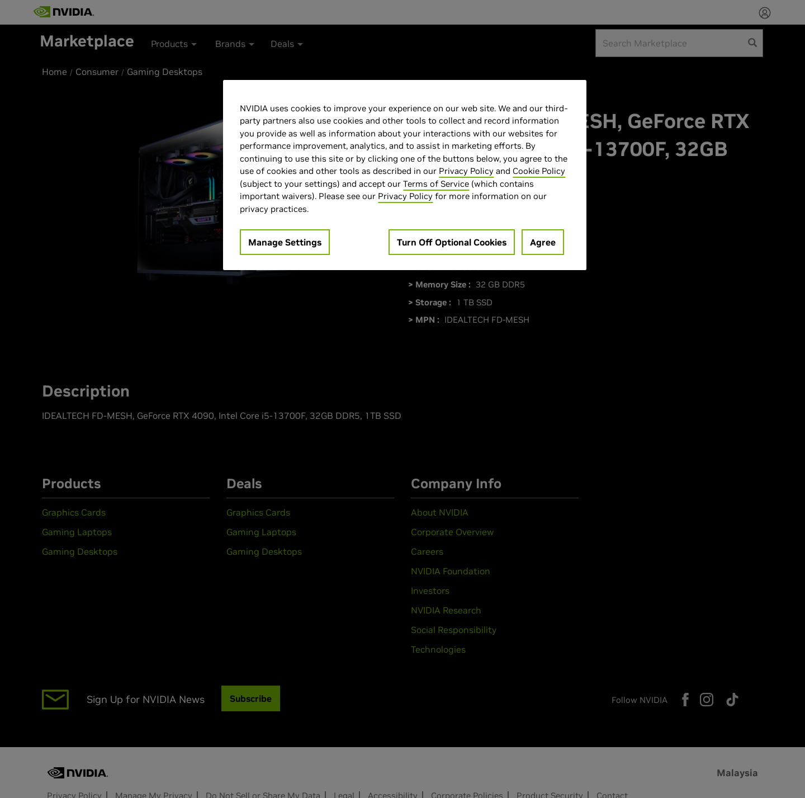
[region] (404, 175)
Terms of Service (436, 183)
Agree (543, 242)
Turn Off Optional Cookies (451, 242)
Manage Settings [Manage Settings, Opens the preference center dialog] (284, 242)
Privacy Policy (466, 171)
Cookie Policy (539, 171)
